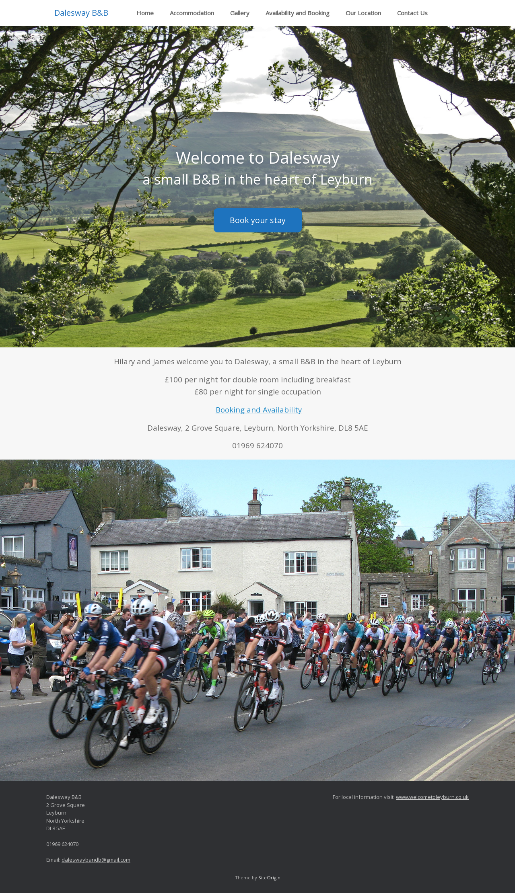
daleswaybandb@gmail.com (96, 859)
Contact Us (412, 13)
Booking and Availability (259, 409)
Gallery (239, 13)
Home (145, 13)
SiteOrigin (269, 878)
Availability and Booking (298, 13)
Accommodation (192, 13)
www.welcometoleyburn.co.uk (432, 797)
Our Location (363, 13)
